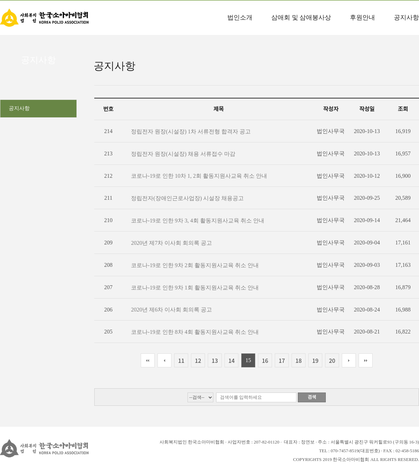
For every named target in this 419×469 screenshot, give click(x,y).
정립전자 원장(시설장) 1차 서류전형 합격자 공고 (191, 131)
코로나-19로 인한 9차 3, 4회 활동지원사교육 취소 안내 (197, 220)
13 (215, 360)
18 (298, 360)
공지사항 (406, 17)
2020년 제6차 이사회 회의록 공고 (171, 310)
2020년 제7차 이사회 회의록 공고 (171, 243)
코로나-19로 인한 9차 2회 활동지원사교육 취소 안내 (194, 265)
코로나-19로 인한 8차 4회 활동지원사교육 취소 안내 (194, 332)
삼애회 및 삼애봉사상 (301, 17)
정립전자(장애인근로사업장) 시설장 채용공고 (187, 198)
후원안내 (362, 17)
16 (265, 360)
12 (198, 360)
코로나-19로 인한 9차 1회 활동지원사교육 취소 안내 (194, 288)
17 (282, 360)
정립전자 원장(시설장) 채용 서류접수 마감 (183, 154)
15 (248, 360)
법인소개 (239, 17)
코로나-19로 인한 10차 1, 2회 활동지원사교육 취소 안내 (199, 176)
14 (231, 360)
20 (332, 360)
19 (315, 360)
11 (181, 360)
